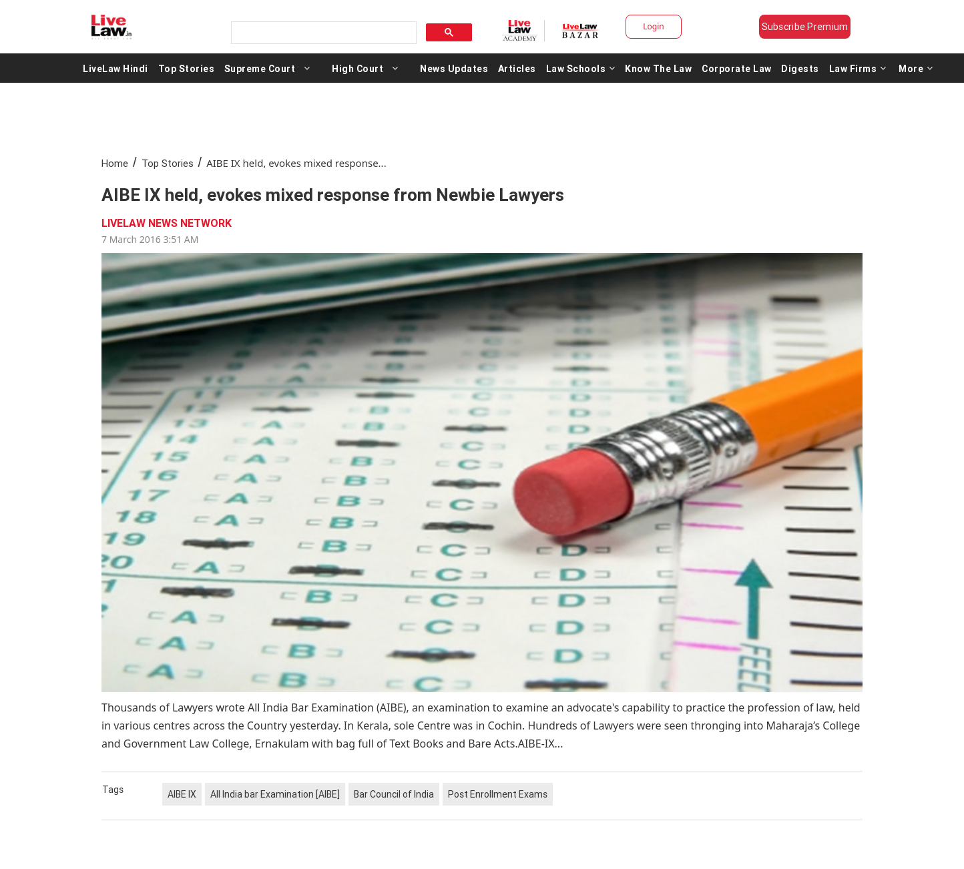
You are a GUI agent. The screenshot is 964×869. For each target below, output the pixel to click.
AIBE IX (182, 794)
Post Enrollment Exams (497, 794)
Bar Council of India (394, 794)
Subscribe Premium (805, 27)
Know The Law (658, 68)
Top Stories (186, 68)
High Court (357, 68)
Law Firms (858, 68)
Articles (517, 68)
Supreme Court (260, 68)
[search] (322, 33)
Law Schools (581, 68)
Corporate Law (737, 68)
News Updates (454, 68)
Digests (800, 68)
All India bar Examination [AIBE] (275, 794)
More (916, 68)
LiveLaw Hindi (115, 68)
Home (114, 163)
